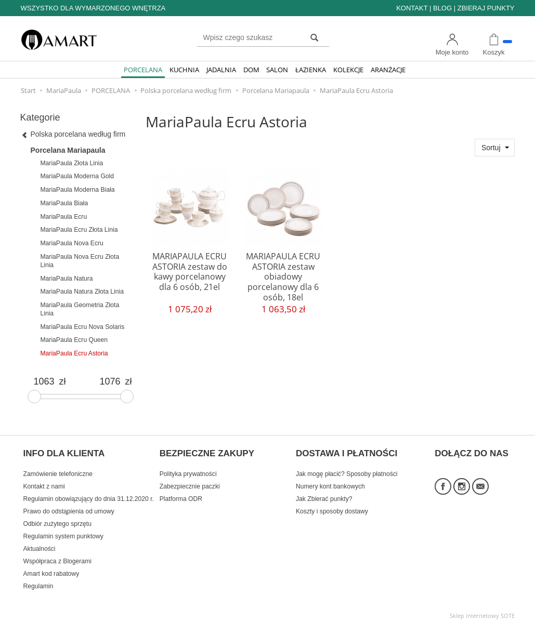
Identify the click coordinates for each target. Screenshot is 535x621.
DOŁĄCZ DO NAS (471, 450)
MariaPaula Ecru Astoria (74, 353)
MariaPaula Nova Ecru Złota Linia (80, 261)
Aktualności (39, 543)
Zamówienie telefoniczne (58, 468)
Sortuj (491, 147)
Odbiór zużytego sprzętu (57, 518)
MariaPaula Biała (64, 203)
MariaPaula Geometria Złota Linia (80, 309)
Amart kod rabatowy (51, 568)
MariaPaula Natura (67, 278)
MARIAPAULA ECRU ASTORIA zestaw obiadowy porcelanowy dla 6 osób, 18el (283, 275)
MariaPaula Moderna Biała (78, 189)
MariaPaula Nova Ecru (72, 243)
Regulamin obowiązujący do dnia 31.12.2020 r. (88, 493)
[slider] (34, 396)
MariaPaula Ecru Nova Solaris (83, 327)
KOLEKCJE (348, 69)
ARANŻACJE (388, 69)
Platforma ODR (181, 493)
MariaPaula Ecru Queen (74, 339)
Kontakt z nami (44, 481)
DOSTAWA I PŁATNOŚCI (346, 450)
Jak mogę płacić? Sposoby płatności (346, 468)
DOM (251, 69)
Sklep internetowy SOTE (482, 610)
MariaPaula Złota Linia (72, 163)
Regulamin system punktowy (63, 531)
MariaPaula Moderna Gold (77, 176)
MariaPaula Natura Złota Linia (82, 291)
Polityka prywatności (188, 468)
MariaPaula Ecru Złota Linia (79, 229)
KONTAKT (411, 8)
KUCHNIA (184, 69)
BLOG (442, 8)
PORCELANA (143, 69)
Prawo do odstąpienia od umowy (68, 506)
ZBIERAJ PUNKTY (486, 8)
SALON (277, 69)
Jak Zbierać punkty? (324, 493)
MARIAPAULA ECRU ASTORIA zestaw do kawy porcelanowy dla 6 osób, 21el (189, 270)
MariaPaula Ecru (64, 216)
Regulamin (38, 581)
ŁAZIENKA (310, 69)
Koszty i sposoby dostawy (332, 506)
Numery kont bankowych (330, 481)
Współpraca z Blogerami (57, 556)
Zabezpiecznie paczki (190, 481)
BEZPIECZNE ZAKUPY (207, 450)
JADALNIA (221, 69)
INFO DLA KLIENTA (64, 450)
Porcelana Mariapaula (68, 150)
